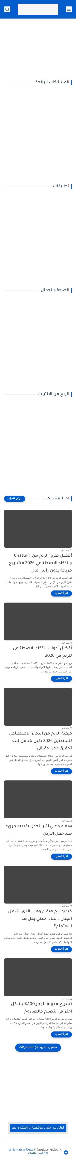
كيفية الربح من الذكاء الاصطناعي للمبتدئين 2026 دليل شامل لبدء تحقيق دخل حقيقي (40, 741)
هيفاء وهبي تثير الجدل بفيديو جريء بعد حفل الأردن (38, 830)
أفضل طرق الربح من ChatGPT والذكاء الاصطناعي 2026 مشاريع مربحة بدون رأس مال (40, 563)
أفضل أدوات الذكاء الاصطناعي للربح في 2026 (42, 652)
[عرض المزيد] (14, 499)
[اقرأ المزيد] (61, 593)
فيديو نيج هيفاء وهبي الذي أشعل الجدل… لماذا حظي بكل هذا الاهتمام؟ (40, 919)
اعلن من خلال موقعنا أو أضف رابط (38, 1128)
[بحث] (7, 9)
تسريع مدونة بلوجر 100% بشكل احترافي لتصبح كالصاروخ (41, 1008)
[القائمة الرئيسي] (69, 9)
